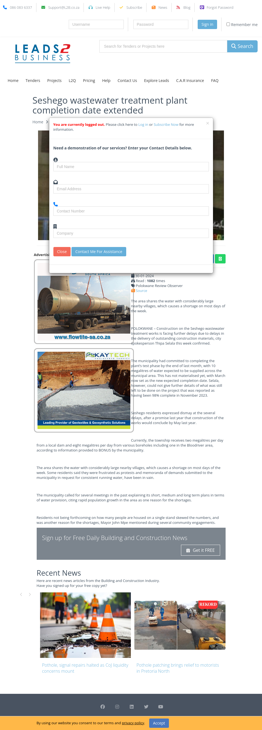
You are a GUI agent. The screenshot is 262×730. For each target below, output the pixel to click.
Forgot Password (220, 7)
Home (13, 80)
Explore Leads (156, 80)
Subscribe (134, 7)
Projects (54, 80)
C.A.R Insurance (190, 80)
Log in (143, 124)
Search (242, 46)
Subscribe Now (166, 124)
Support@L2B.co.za (63, 7)
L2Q (72, 80)
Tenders (33, 80)
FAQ (214, 80)
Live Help (103, 7)
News (163, 7)
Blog (186, 7)
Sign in (207, 24)
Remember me (242, 24)
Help (106, 80)
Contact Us (127, 80)
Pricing (89, 80)
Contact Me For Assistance (98, 251)
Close (62, 251)
